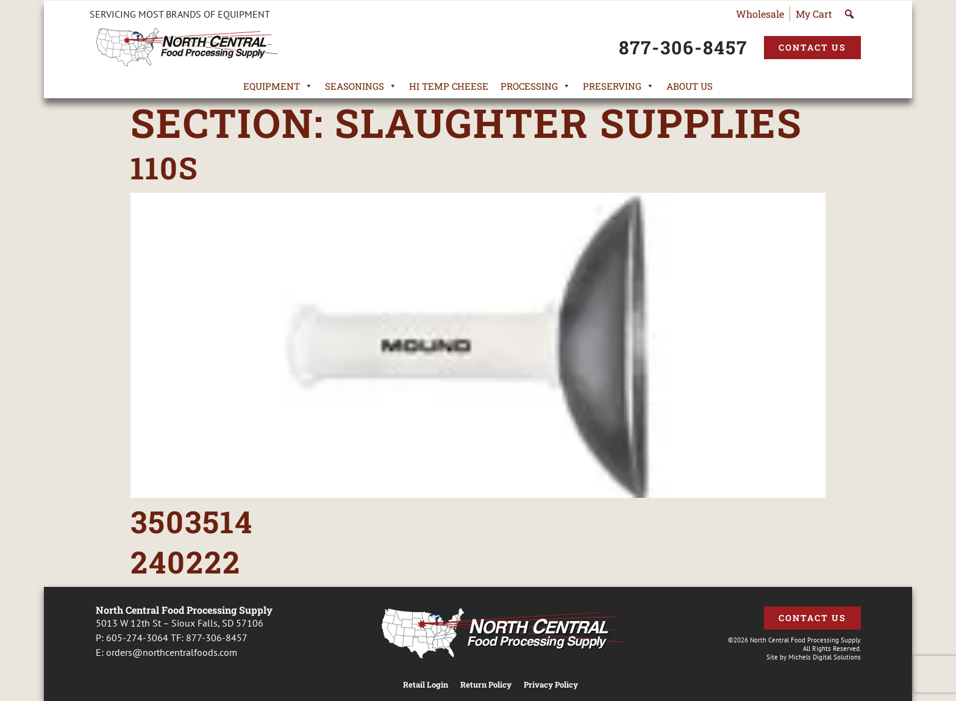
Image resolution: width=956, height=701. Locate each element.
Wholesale (760, 13)
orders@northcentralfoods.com (171, 652)
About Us (689, 86)
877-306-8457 (217, 637)
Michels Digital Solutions (824, 657)
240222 (185, 562)
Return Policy (486, 685)
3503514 (191, 521)
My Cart (814, 13)
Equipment (278, 86)
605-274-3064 (137, 637)
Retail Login (425, 685)
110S (164, 168)
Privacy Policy (551, 685)
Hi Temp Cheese (448, 86)
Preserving (618, 86)
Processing (536, 86)
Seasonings (361, 86)
